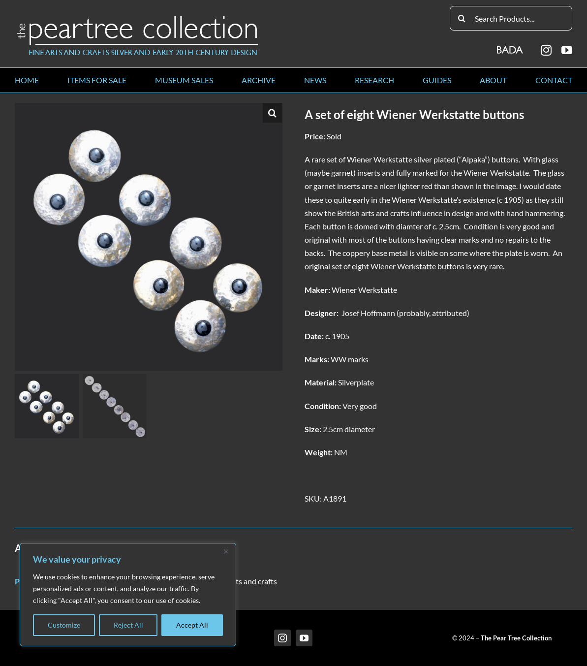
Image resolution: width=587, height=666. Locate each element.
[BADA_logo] (510, 46)
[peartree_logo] (138, 18)
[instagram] (546, 50)
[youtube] (566, 50)
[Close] (226, 551)
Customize (64, 625)
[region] (128, 594)
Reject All (128, 625)
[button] (272, 113)
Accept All (192, 625)
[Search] (462, 18)
